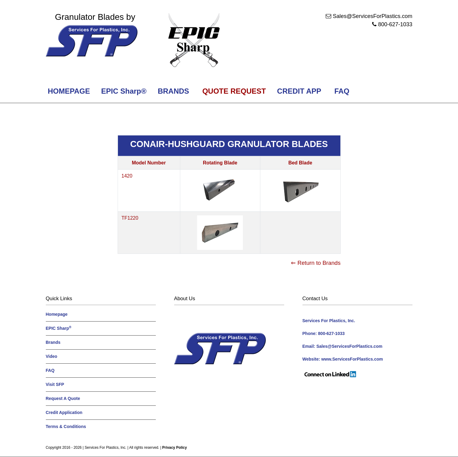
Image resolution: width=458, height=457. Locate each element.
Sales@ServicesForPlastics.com (372, 16)
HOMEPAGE (68, 91)
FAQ (342, 91)
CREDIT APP (299, 91)
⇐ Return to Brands (315, 263)
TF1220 (130, 218)
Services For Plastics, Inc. (105, 447)
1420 (127, 175)
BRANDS (172, 91)
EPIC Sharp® (122, 91)
